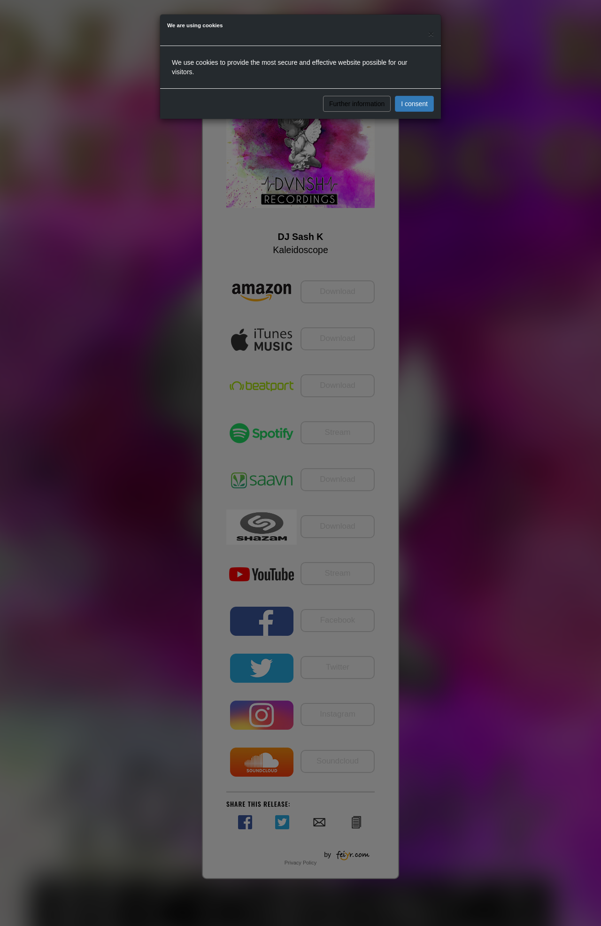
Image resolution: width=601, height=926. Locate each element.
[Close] (431, 34)
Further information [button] (357, 104)
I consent (414, 104)
